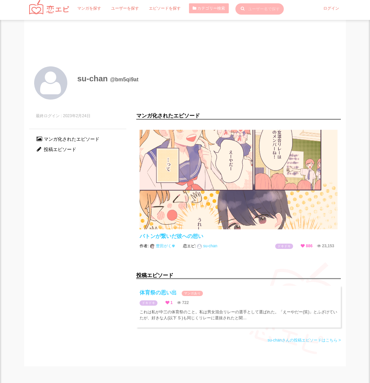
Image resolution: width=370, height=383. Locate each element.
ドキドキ (284, 246)
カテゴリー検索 (209, 8)
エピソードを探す (165, 8)
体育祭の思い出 (171, 293)
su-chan (207, 246)
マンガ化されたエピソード (67, 139)
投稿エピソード (56, 149)
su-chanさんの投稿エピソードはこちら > (304, 340)
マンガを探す (89, 8)
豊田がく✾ (163, 246)
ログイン (331, 8)
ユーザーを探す (125, 8)
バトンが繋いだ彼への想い (171, 236)
